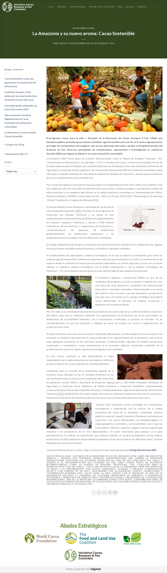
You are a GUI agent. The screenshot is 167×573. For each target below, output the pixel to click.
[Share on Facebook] (93, 492)
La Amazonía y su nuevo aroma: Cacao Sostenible (20, 134)
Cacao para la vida (84, 28)
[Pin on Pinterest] (110, 492)
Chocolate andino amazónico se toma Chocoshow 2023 (21, 107)
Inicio (51, 6)
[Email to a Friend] (104, 492)
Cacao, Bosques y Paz (102, 43)
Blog (120, 6)
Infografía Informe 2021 (143, 450)
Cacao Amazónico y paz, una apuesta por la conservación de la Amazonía (20, 82)
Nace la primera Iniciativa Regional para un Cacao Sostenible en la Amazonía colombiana (18, 121)
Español (143, 6)
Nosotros (62, 6)
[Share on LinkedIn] (115, 492)
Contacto (129, 6)
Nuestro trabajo (78, 6)
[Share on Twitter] (99, 492)
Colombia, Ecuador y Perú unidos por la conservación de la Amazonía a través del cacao (21, 96)
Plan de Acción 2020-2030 (101, 6)
